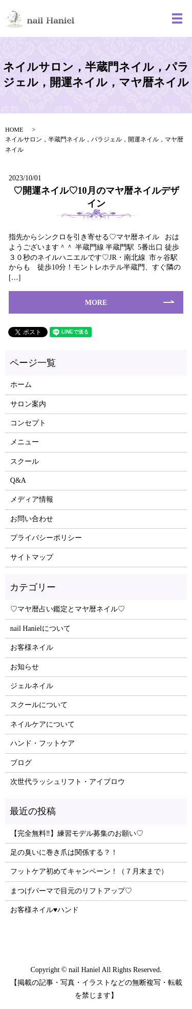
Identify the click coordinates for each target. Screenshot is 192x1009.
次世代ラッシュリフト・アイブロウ (67, 782)
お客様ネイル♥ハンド (44, 910)
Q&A (18, 480)
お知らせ (24, 667)
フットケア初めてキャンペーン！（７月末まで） (89, 871)
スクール (24, 461)
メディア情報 (31, 499)
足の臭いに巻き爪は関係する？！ (64, 852)
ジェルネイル (31, 686)
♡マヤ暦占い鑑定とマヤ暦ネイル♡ (67, 609)
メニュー (24, 442)
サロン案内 (28, 404)
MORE (96, 302)
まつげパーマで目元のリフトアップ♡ (71, 891)
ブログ (21, 763)
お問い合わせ (31, 519)
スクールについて (39, 705)
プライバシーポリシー (46, 538)
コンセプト (28, 423)
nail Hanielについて (40, 628)
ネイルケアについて (42, 724)
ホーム (21, 384)
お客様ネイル (31, 647)
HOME (14, 129)
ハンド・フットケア (42, 743)
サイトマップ (31, 557)
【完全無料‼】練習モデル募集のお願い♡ (76, 833)
